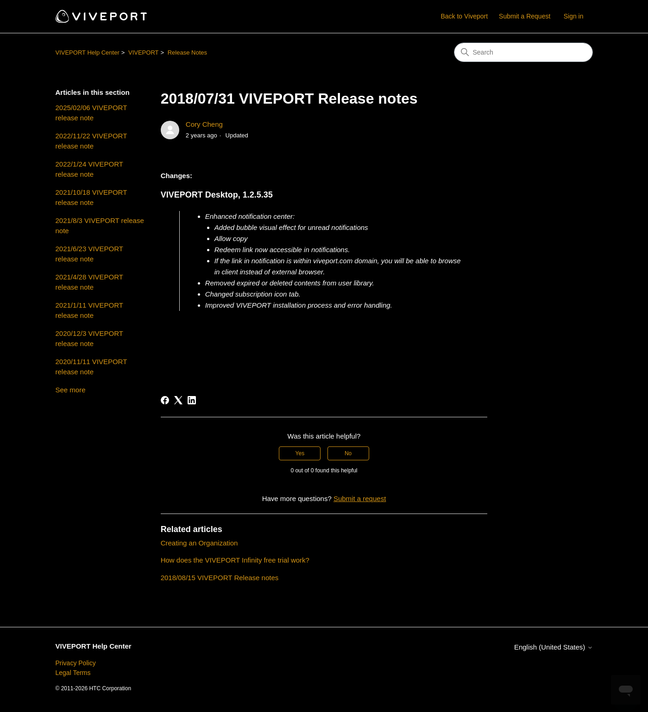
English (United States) (553, 647)
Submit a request (359, 498)
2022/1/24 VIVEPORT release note (89, 169)
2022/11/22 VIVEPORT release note (91, 141)
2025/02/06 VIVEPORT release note (91, 113)
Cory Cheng (204, 124)
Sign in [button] (574, 16)
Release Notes (187, 52)
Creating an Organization (199, 543)
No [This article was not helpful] (348, 453)
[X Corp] (178, 400)
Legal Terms (73, 672)
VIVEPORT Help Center (88, 52)
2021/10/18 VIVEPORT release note (91, 197)
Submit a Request (524, 16)
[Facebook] (165, 400)
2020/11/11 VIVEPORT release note (91, 367)
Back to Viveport (464, 16)
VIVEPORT (143, 52)
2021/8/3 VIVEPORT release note (100, 226)
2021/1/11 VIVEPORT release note (89, 310)
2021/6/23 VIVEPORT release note (89, 254)
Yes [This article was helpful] (300, 453)
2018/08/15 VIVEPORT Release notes (220, 578)
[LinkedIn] (192, 400)
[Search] (523, 52)
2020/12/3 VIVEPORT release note (89, 338)
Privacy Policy (76, 663)
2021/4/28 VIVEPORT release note (89, 282)
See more (71, 390)
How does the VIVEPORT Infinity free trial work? (235, 560)
